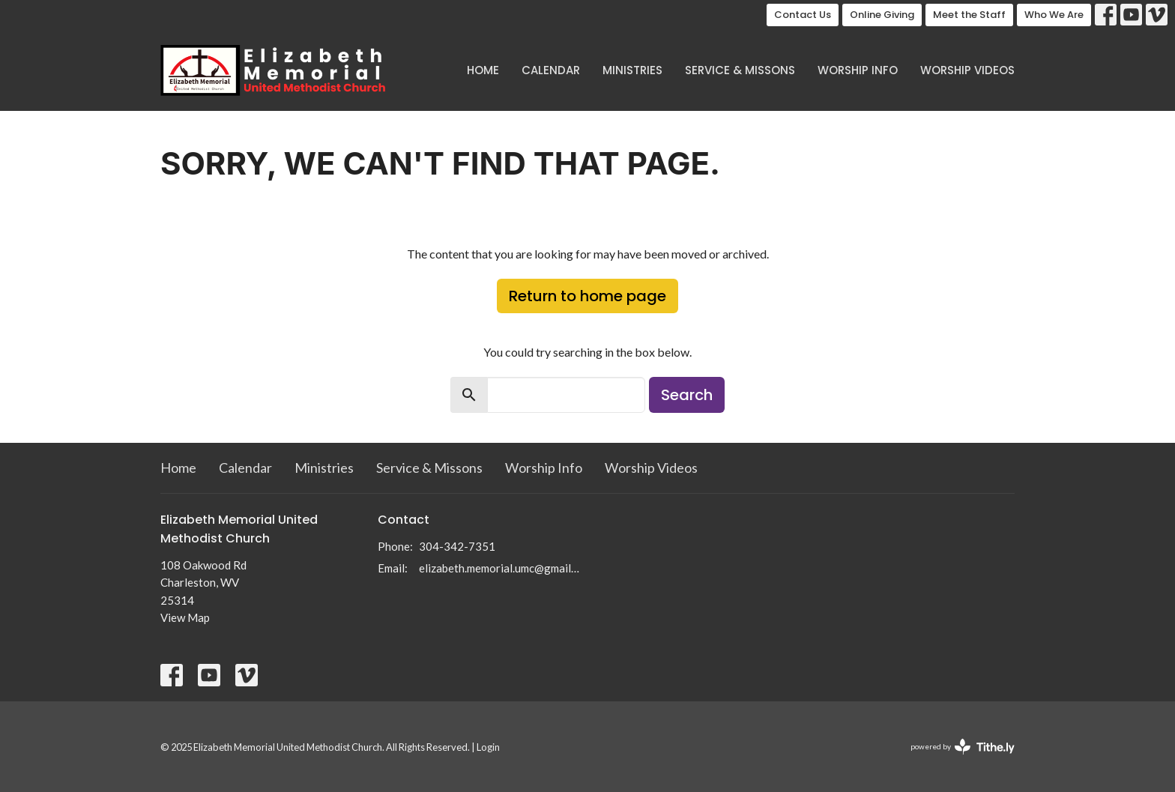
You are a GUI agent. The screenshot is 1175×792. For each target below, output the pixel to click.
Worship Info (858, 70)
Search (687, 394)
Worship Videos (967, 70)
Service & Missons (740, 70)
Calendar (551, 70)
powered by (962, 746)
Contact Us (802, 14)
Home (483, 70)
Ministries (632, 70)
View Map (185, 617)
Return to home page (587, 295)
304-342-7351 (457, 546)
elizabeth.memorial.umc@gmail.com (499, 568)
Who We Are (1054, 14)
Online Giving (882, 14)
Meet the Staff (969, 14)
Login (488, 747)
